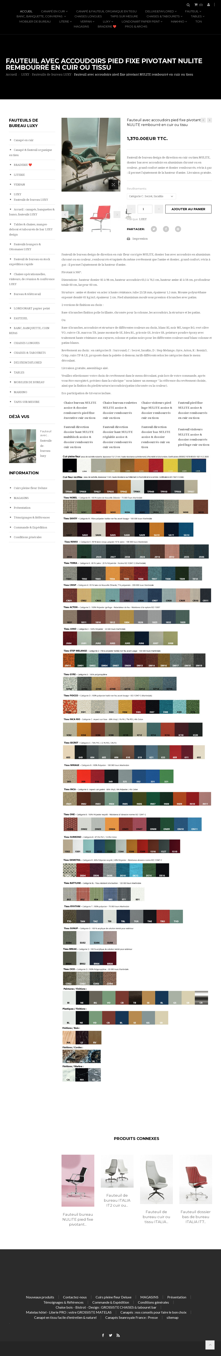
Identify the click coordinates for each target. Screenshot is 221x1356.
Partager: (136, 229)
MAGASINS (81, 26)
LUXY (106, 21)
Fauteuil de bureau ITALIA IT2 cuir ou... (117, 1200)
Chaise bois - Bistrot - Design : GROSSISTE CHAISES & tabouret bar (106, 1307)
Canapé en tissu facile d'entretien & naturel (65, 1317)
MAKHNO (177, 21)
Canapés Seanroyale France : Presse (131, 1317)
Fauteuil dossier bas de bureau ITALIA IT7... (196, 1217)
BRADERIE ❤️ (107, 26)
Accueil (26, 11)
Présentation (21, 507)
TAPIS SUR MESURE (124, 16)
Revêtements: (137, 188)
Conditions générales (27, 537)
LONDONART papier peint (141, 21)
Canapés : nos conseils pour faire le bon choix (153, 1312)
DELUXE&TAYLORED (159, 11)
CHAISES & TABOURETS (163, 16)
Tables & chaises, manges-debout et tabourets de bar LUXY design (30, 229)
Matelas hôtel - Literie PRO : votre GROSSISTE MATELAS (69, 1312)
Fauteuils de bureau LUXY (30, 199)
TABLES (196, 16)
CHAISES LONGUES (88, 16)
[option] (78, 1195)
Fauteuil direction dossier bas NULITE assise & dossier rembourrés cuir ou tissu (155, 437)
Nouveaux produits (40, 1297)
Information (24, 473)
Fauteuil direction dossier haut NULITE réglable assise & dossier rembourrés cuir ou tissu (118, 437)
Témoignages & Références (31, 517)
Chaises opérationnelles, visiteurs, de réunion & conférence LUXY (32, 279)
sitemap (172, 1317)
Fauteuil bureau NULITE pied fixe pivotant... (77, 1219)
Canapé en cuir (53, 11)
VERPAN (86, 21)
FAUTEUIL (192, 11)
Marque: (133, 219)
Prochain (117, 214)
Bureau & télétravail (27, 294)
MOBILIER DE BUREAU (35, 21)
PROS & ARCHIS (136, 26)
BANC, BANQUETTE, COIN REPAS (40, 16)
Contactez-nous (75, 1297)
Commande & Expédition (30, 527)
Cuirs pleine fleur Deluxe (30, 488)
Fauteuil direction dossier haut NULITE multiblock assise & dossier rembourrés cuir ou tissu (79, 437)
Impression (140, 238)
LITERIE (64, 21)
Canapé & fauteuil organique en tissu (106, 11)
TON (199, 21)
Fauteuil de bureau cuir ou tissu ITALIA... (156, 1217)
